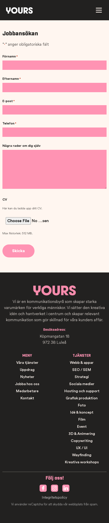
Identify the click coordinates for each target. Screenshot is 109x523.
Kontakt (27, 398)
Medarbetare (27, 391)
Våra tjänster (27, 362)
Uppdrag (27, 370)
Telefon (9, 124)
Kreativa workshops (82, 462)
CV (4, 199)
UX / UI (81, 448)
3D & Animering (82, 433)
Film (81, 419)
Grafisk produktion (82, 398)
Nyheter (27, 377)
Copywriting (82, 441)
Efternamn (11, 79)
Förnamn (10, 57)
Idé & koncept (81, 412)
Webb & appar (82, 362)
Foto (82, 405)
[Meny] (99, 10)
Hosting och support (81, 391)
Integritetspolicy (54, 497)
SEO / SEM (81, 370)
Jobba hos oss (27, 384)
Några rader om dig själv (21, 145)
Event (82, 426)
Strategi (82, 377)
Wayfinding (81, 455)
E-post (8, 101)
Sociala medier (81, 384)
